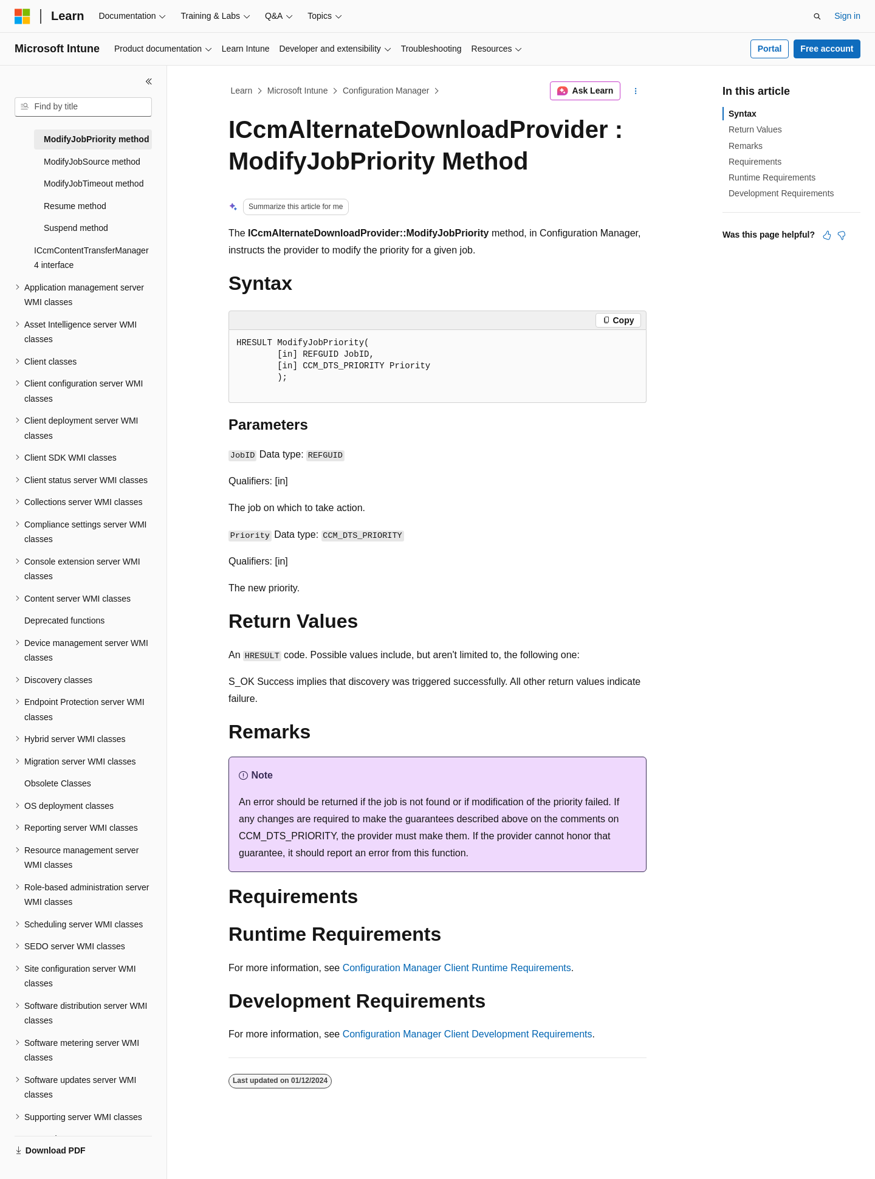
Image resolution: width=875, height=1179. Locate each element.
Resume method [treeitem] (75, 206)
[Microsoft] (22, 16)
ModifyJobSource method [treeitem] (92, 162)
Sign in (847, 16)
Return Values (755, 129)
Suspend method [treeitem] (76, 228)
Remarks (746, 146)
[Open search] (817, 16)
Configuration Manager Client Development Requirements (467, 1034)
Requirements (755, 162)
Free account (826, 48)
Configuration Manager (386, 90)
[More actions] (636, 91)
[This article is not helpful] (841, 235)
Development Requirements (781, 193)
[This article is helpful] (827, 235)
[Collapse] (149, 81)
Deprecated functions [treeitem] (64, 620)
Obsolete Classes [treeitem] (57, 783)
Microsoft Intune (297, 90)
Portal (770, 48)
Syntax (743, 114)
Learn (242, 90)
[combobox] (83, 107)
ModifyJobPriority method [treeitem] (96, 139)
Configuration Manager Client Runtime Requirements (457, 968)
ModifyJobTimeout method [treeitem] (93, 183)
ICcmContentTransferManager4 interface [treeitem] (91, 258)
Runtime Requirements (772, 177)
